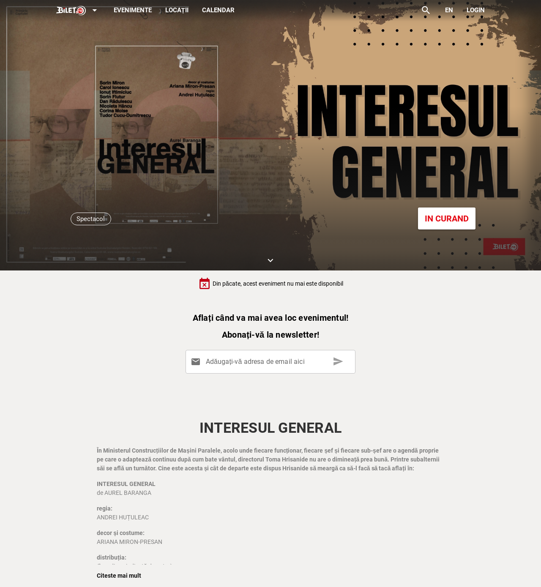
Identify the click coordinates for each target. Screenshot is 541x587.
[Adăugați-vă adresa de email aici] (272, 362)
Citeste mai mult (119, 575)
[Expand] (78, 11)
